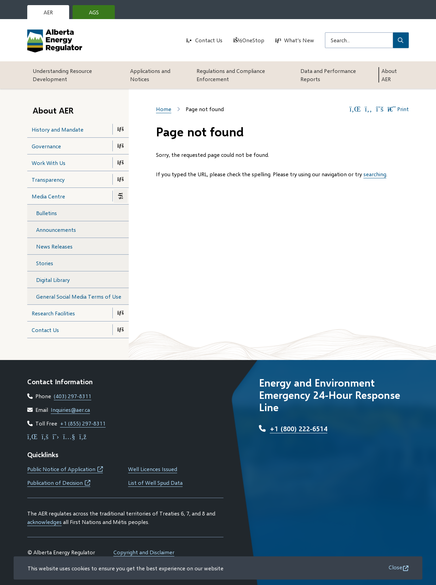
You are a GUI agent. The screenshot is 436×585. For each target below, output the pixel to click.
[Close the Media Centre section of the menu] (120, 196)
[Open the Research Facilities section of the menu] (120, 313)
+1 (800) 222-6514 (298, 428)
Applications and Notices (150, 75)
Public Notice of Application (65, 469)
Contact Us (208, 40)
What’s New (299, 40)
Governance (46, 146)
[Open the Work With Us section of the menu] (120, 162)
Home (163, 109)
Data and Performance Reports (328, 75)
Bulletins (46, 213)
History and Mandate (57, 129)
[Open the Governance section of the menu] (120, 146)
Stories (44, 263)
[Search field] (359, 40)
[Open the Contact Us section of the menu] (120, 329)
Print (398, 109)
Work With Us (48, 163)
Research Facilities (53, 313)
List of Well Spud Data (155, 482)
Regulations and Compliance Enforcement (231, 75)
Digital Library (53, 279)
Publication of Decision (58, 482)
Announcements (56, 229)
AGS (99, 14)
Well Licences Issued (152, 469)
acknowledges (44, 522)
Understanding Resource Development (62, 75)
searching (374, 174)
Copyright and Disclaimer (143, 552)
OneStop (253, 40)
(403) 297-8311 (72, 396)
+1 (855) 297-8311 (83, 423)
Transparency (48, 179)
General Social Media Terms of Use (78, 296)
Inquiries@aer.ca (70, 409)
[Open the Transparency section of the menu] (120, 179)
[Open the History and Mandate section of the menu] (120, 129)
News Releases (54, 246)
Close (395, 567)
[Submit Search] (401, 40)
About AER (389, 75)
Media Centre (48, 196)
